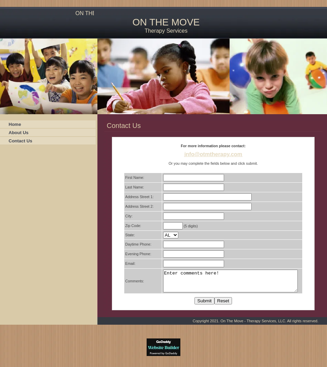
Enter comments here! (229, 283)
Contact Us (20, 140)
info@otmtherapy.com (213, 154)
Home (15, 124)
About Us (19, 132)
